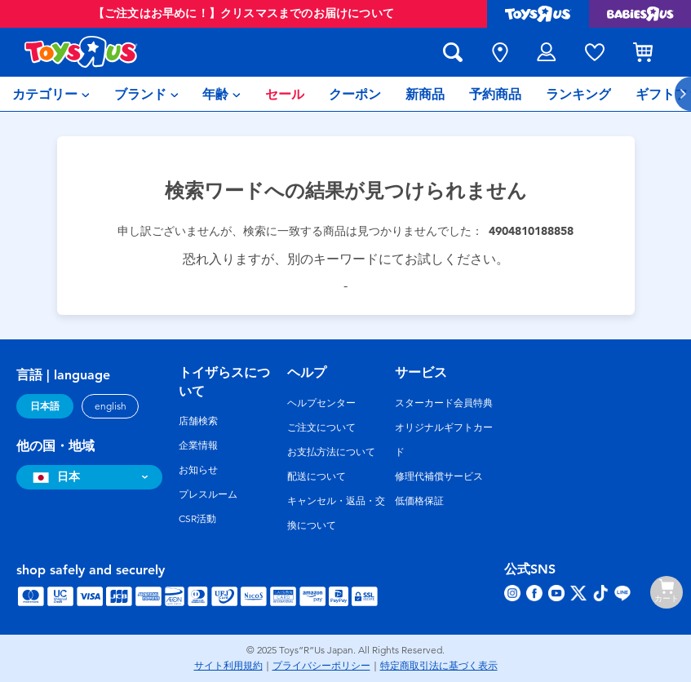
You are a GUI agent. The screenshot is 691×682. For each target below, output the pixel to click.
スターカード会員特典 (444, 403)
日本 (54, 477)
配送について (316, 476)
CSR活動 (197, 519)
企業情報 (198, 445)
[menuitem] (51, 94)
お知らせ (198, 470)
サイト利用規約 (228, 665)
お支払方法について (331, 452)
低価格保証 (419, 501)
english (110, 406)
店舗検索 (198, 421)
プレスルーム (208, 494)
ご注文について (321, 427)
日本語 (45, 406)
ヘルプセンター (321, 403)
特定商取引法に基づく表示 (439, 665)
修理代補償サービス (439, 476)
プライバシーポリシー (321, 665)
